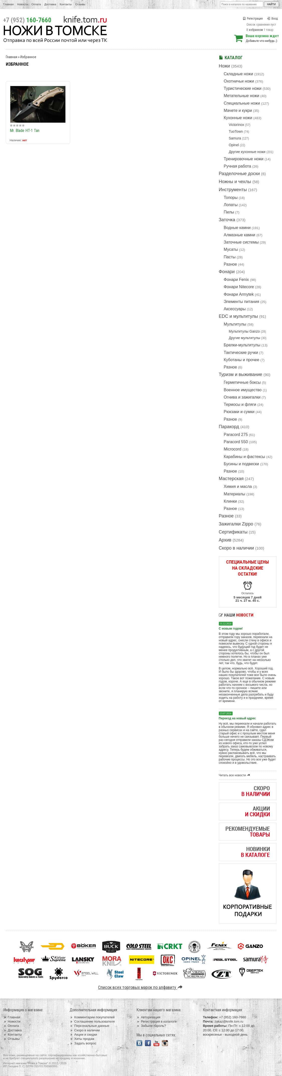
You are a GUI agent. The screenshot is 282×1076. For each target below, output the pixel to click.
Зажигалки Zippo (236, 523)
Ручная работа (237, 166)
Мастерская (231, 478)
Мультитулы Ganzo (244, 331)
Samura (235, 138)
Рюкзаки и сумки (239, 412)
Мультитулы (235, 324)
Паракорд (229, 426)
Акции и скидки (83, 1034)
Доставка (50, 4)
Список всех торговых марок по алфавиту (141, 987)
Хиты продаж (82, 1039)
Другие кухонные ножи (247, 152)
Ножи (224, 65)
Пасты (230, 257)
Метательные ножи (241, 96)
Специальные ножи (242, 103)
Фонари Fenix (236, 279)
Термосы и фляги (240, 404)
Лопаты (231, 205)
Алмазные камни (239, 235)
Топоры (231, 197)
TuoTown (236, 131)
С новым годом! (231, 628)
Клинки (230, 501)
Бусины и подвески (241, 464)
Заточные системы (241, 242)
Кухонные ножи (238, 118)
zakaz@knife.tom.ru (228, 1021)
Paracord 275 (236, 434)
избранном (256, 30)
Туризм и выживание (240, 374)
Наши (236, 615)
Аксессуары (235, 309)
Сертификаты (233, 531)
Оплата (36, 4)
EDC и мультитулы (238, 316)
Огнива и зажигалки (242, 397)
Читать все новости (235, 775)
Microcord (232, 449)
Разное (230, 264)
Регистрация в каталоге (156, 1021)
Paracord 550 (236, 442)
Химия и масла (238, 486)
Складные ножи (238, 74)
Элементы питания (241, 301)
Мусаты (231, 249)
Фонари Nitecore (239, 287)
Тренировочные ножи (243, 159)
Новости (22, 4)
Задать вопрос (83, 1043)
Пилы (229, 212)
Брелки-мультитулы (242, 345)
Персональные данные (89, 1026)
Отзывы (80, 4)
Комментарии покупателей (92, 1017)
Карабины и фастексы (244, 456)
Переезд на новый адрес (237, 718)
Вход (272, 18)
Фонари (227, 271)
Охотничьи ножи (239, 81)
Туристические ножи (243, 88)
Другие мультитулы (244, 338)
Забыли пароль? (151, 1026)
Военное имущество (243, 390)
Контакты (66, 4)
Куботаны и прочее (241, 360)
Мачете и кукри (238, 110)
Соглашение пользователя (92, 1021)
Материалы (234, 494)
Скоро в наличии (236, 548)
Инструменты (233, 189)
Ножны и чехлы (235, 181)
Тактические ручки (241, 352)
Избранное (28, 57)
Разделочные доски (239, 173)
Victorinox (236, 125)
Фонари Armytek (239, 294)
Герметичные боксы (242, 382)
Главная (8, 4)
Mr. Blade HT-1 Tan (24, 130)
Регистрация (253, 18)
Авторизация (148, 1017)
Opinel (234, 145)
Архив (225, 540)
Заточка (227, 219)
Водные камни (237, 227)
